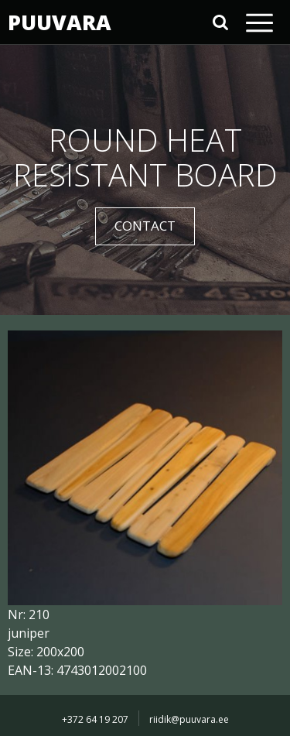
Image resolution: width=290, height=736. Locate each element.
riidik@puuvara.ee (189, 719)
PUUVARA (58, 22)
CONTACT (145, 225)
